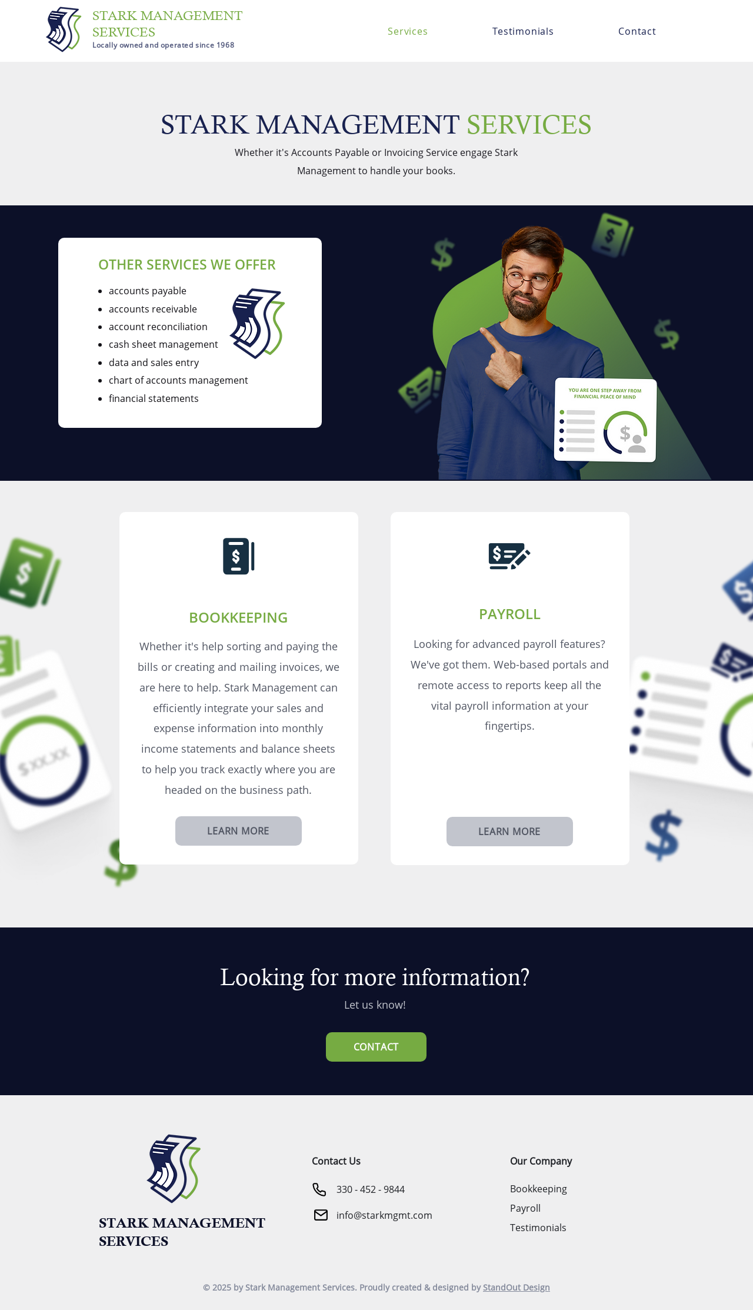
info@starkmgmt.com (384, 1215)
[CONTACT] (376, 1047)
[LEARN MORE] (238, 831)
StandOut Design (516, 1287)
